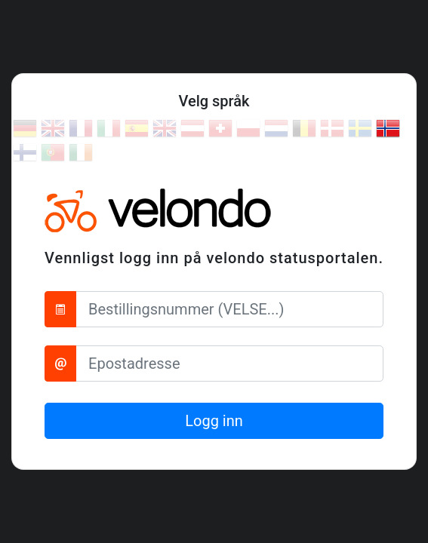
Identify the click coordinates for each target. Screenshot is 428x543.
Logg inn (214, 421)
